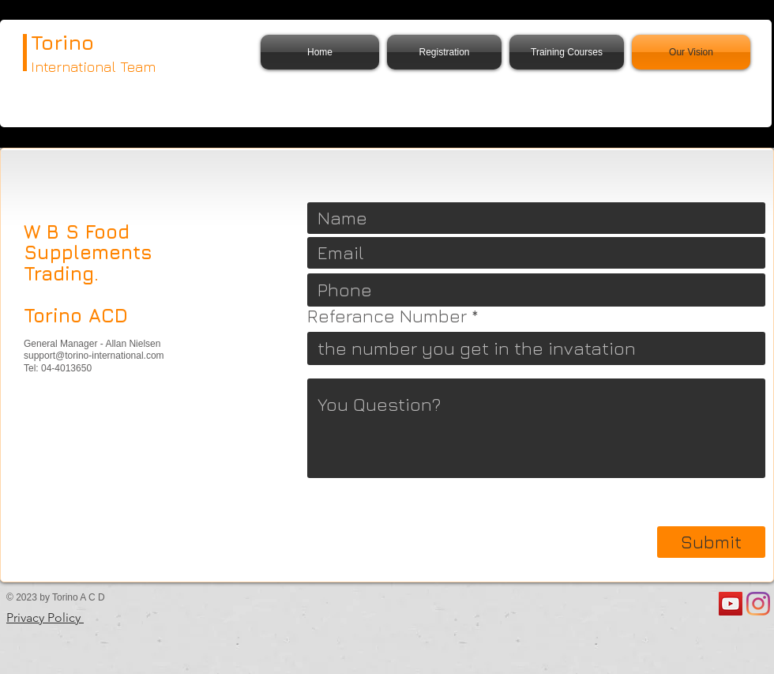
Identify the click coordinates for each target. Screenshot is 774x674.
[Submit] (711, 542)
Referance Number (387, 316)
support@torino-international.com (94, 355)
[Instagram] (758, 604)
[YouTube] (730, 604)
